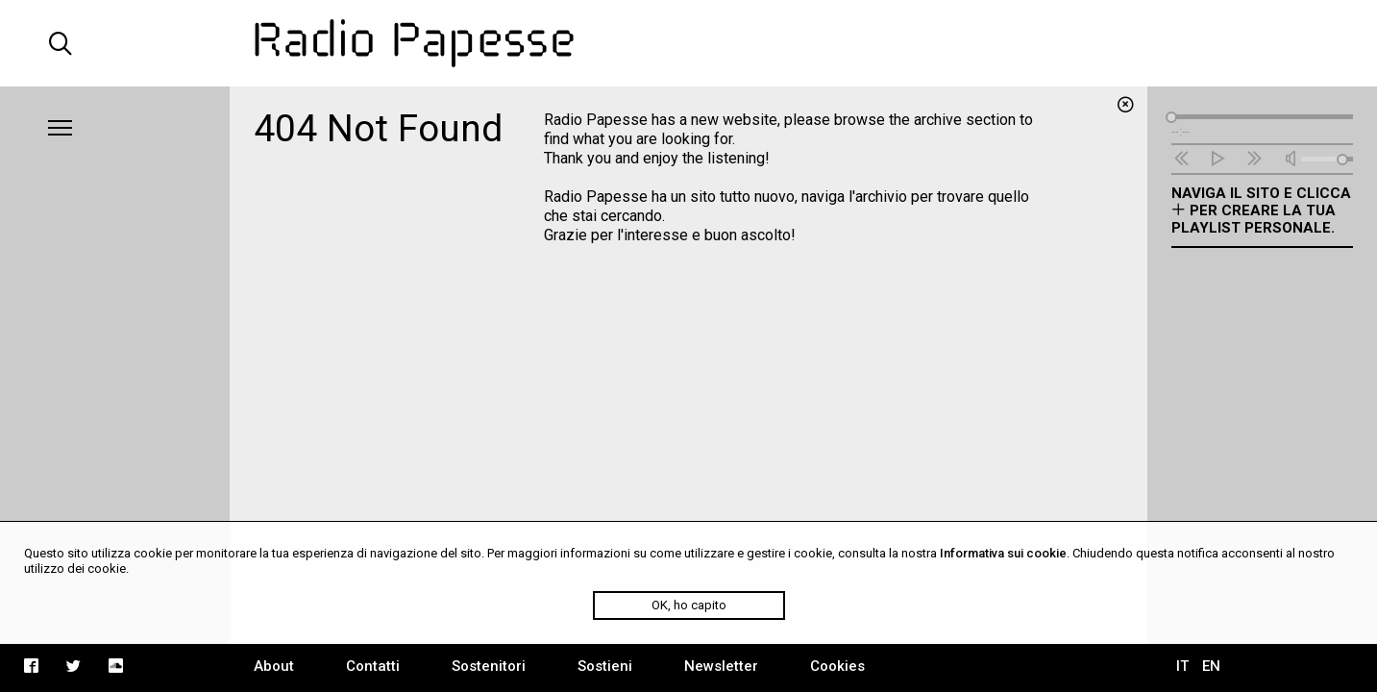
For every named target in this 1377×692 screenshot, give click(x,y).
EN (1211, 666)
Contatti (373, 666)
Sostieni (605, 666)
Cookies (837, 666)
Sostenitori (489, 666)
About (274, 666)
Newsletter (721, 666)
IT (1182, 666)
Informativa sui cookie (1003, 553)
